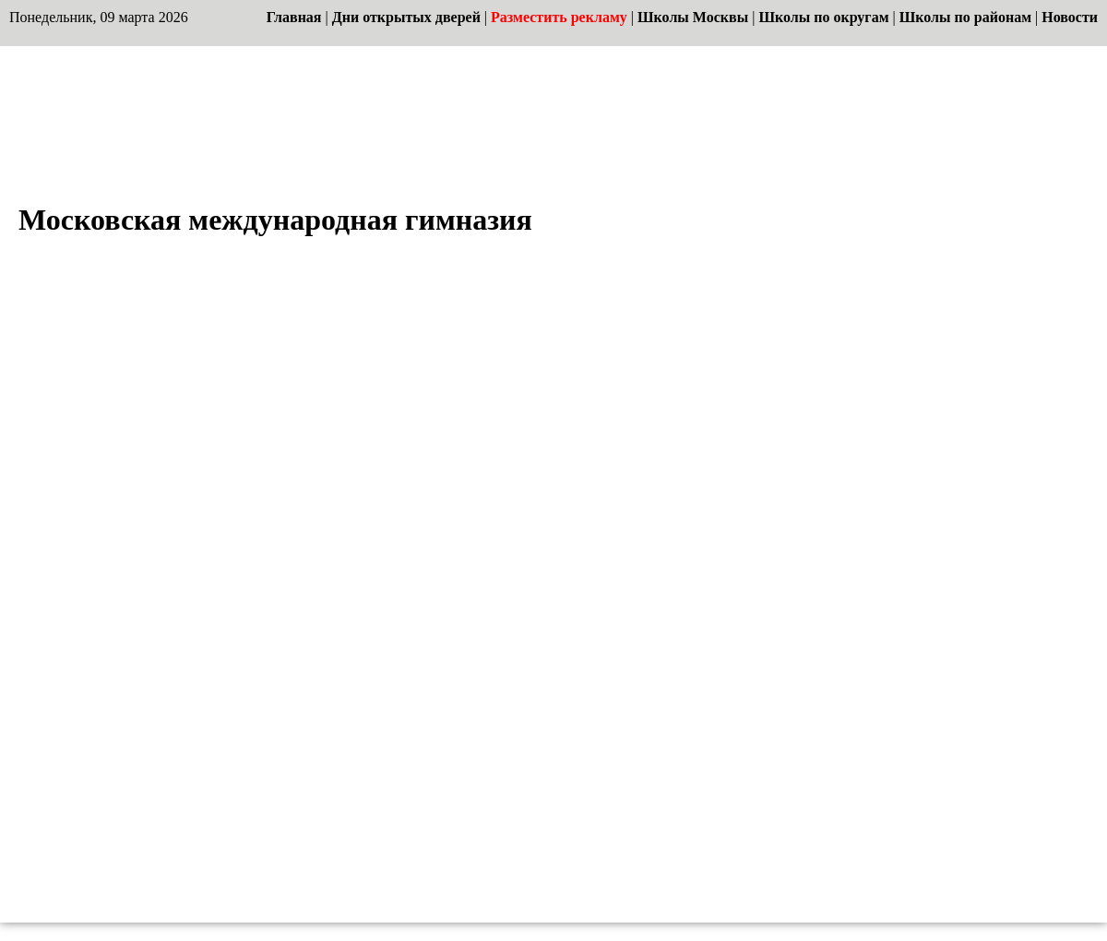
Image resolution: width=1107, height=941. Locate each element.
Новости (1070, 17)
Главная (294, 17)
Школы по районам (965, 17)
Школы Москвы (692, 17)
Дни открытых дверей (406, 17)
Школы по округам (823, 17)
